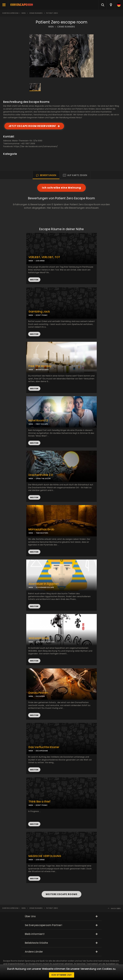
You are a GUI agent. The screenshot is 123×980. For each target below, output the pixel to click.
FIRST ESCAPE (42, 424)
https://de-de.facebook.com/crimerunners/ (36, 146)
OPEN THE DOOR (43, 478)
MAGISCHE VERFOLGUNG (45, 856)
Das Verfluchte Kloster (44, 747)
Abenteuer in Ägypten (44, 584)
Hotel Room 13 (38, 420)
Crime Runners (36, 13)
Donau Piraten (38, 692)
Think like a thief (39, 801)
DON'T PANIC (42, 315)
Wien (23, 13)
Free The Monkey (40, 366)
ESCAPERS (40, 696)
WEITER (34, 334)
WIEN (51, 26)
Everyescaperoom (10, 13)
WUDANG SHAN (39, 638)
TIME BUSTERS (42, 533)
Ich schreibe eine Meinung (61, 188)
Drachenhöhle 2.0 (41, 475)
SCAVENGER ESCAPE (45, 587)
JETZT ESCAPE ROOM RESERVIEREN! (32, 126)
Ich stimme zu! (61, 974)
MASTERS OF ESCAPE (45, 641)
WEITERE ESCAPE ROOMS (61, 894)
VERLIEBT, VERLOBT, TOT (44, 257)
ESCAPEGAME (42, 750)
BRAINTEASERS (42, 369)
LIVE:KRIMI (40, 260)
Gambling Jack (39, 311)
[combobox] (111, 5)
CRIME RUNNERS (66, 26)
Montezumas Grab (41, 529)
